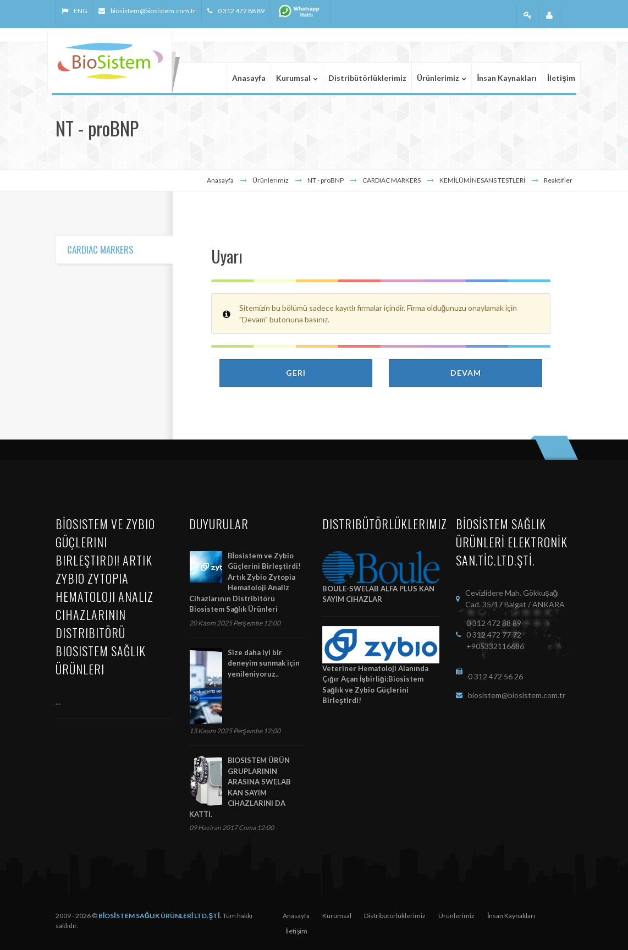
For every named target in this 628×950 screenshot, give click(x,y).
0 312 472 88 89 (241, 11)
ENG (80, 11)
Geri (296, 372)
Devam (465, 372)
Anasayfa (220, 180)
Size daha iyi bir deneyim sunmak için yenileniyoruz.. (264, 663)
